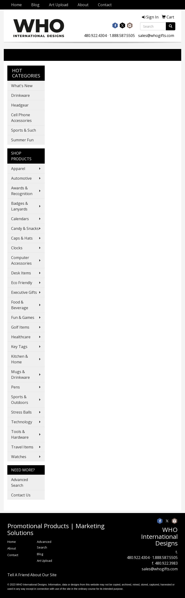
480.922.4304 (95, 35)
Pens (15, 387)
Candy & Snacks (25, 228)
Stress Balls (21, 412)
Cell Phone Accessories (21, 117)
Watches (18, 456)
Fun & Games (22, 317)
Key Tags (19, 346)
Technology (21, 421)
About (83, 4)
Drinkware (20, 95)
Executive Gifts (24, 292)
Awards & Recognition (21, 190)
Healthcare (21, 336)
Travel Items (22, 447)
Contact (105, 4)
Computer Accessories (21, 260)
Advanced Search (19, 482)
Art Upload (58, 4)
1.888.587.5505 (122, 35)
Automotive (21, 178)
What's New (21, 85)
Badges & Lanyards (19, 206)
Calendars (20, 218)
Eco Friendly (21, 282)
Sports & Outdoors (19, 399)
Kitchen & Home (19, 359)
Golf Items (20, 327)
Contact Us (21, 495)
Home (16, 4)
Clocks (16, 247)
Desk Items (21, 273)
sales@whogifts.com (156, 35)
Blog (35, 4)
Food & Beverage (19, 304)
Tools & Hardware (20, 434)
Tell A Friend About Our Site (32, 574)
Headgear (20, 105)
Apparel (18, 168)
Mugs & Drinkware (20, 374)
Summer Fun (22, 140)
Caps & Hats (22, 238)
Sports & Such (23, 130)
